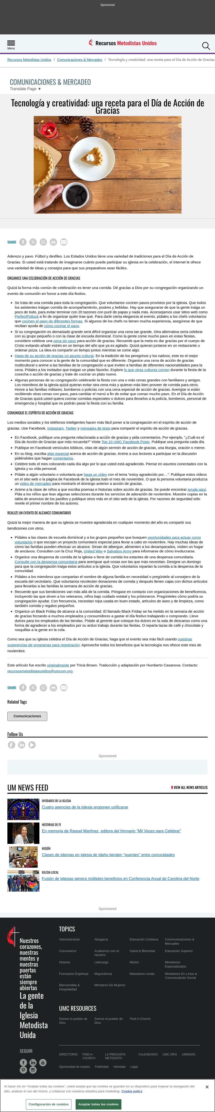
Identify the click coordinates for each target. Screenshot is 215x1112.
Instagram (55, 428)
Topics (67, 928)
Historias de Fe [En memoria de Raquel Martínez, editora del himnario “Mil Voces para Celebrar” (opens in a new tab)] (51, 824)
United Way (93, 551)
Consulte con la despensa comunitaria (46, 562)
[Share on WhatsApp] (43, 242)
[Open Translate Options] (25, 89)
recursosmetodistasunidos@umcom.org (40, 671)
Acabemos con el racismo (106, 953)
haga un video (95, 474)
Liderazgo (101, 962)
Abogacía (101, 939)
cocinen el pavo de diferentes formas (52, 321)
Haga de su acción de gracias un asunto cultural (54, 356)
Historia (64, 962)
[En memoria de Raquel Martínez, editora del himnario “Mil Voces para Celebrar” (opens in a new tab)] (23, 833)
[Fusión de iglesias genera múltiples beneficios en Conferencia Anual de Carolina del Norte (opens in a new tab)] (23, 881)
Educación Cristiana (144, 939)
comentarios (63, 458)
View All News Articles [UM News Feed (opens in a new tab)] (191, 787)
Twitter (71, 428)
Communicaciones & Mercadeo (179, 941)
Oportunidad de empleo (74, 1067)
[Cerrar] (207, 1087)
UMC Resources (77, 1008)
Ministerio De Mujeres (109, 985)
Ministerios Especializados (175, 964)
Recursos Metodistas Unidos (29, 60)
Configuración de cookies (48, 1104)
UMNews (188, 1054)
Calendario (148, 1054)
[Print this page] (53, 242)
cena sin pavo (64, 341)
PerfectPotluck (27, 316)
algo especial (58, 453)
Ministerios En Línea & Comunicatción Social (181, 976)
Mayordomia (103, 974)
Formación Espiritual (73, 974)
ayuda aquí (197, 489)
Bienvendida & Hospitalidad (69, 987)
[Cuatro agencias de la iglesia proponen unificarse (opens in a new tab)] (23, 809)
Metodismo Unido (142, 974)
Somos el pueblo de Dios (73, 1021)
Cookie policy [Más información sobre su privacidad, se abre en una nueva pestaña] (132, 1091)
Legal (134, 1067)
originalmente (58, 665)
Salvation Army (119, 551)
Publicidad (101, 1067)
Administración (69, 939)
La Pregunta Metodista (115, 1056)
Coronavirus (67, 951)
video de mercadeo (35, 483)
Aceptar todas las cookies (98, 1104)
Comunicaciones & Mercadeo (79, 60)
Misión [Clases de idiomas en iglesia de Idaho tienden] (46, 848)
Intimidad (120, 1067)
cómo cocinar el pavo (61, 326)
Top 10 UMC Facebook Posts (125, 442)
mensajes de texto (96, 428)
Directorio (68, 1054)
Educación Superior (179, 951)
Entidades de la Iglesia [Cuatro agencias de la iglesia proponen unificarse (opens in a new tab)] (56, 800)
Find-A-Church (140, 1019)
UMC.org (170, 1054)
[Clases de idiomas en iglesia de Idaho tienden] (23, 857)
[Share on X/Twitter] (33, 242)
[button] (206, 45)
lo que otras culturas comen (146, 370)
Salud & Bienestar (142, 951)
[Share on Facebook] (23, 242)
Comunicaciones (27, 716)
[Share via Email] (63, 242)
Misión (134, 962)
